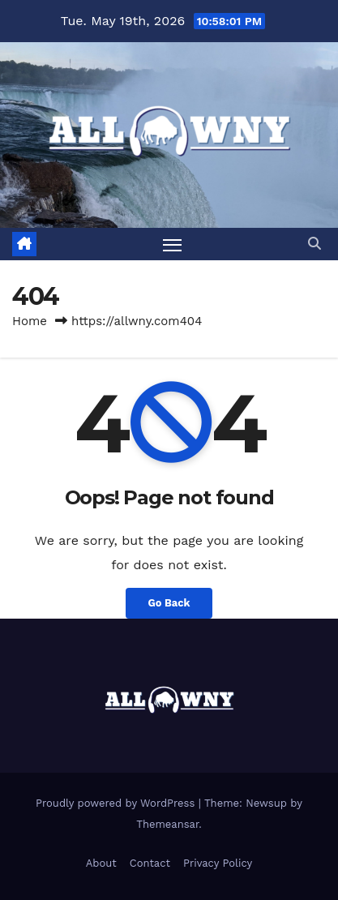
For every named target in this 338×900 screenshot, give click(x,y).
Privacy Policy (217, 863)
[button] (314, 243)
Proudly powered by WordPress (117, 803)
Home (29, 321)
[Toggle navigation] (172, 244)
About (101, 863)
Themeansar (167, 824)
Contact (150, 863)
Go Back (169, 603)
